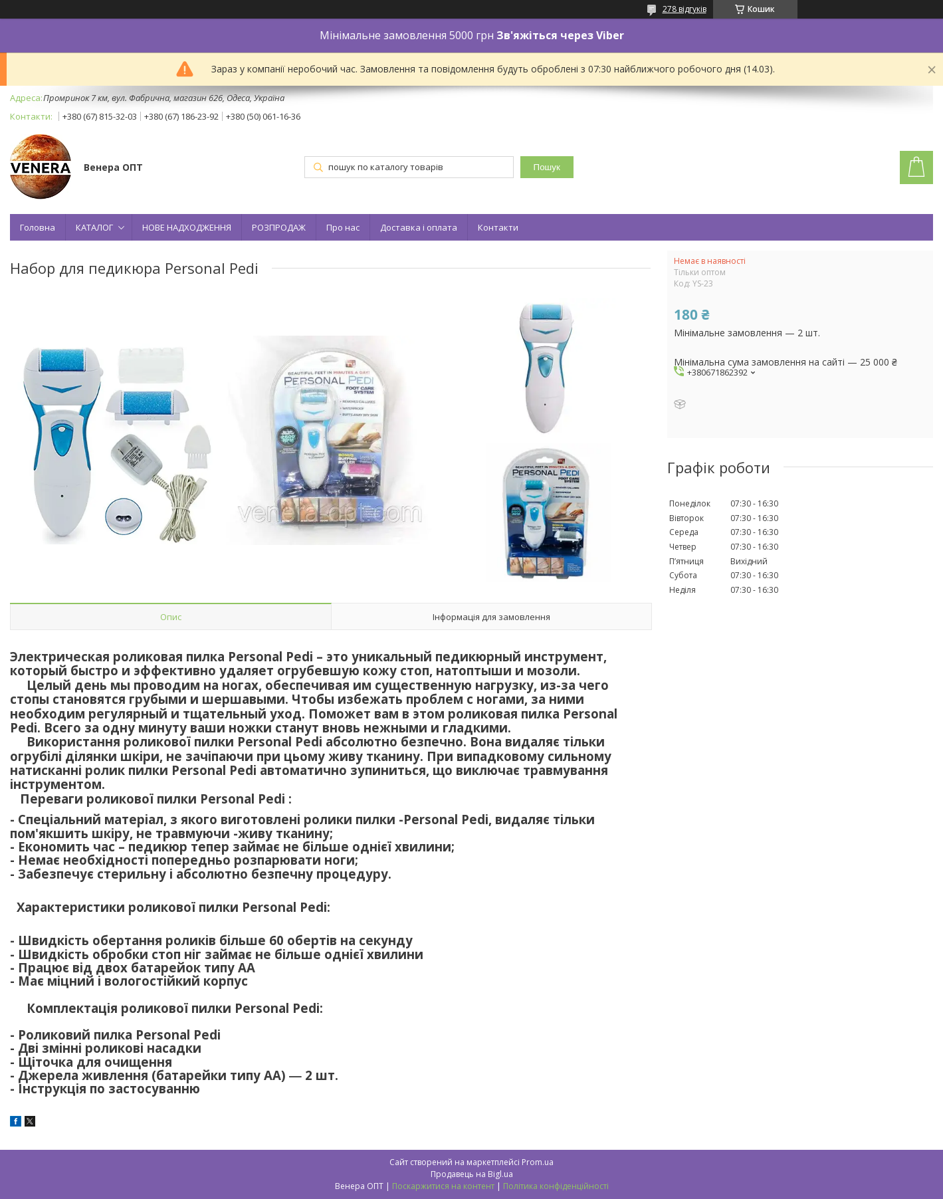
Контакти (498, 227)
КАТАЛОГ (94, 227)
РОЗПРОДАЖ (279, 227)
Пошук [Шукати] (547, 167)
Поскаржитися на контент (443, 1186)
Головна (37, 227)
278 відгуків (684, 9)
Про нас (343, 227)
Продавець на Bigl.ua (472, 1174)
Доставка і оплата (418, 227)
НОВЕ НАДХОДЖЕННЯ (186, 227)
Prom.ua (538, 1162)
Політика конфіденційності (556, 1186)
